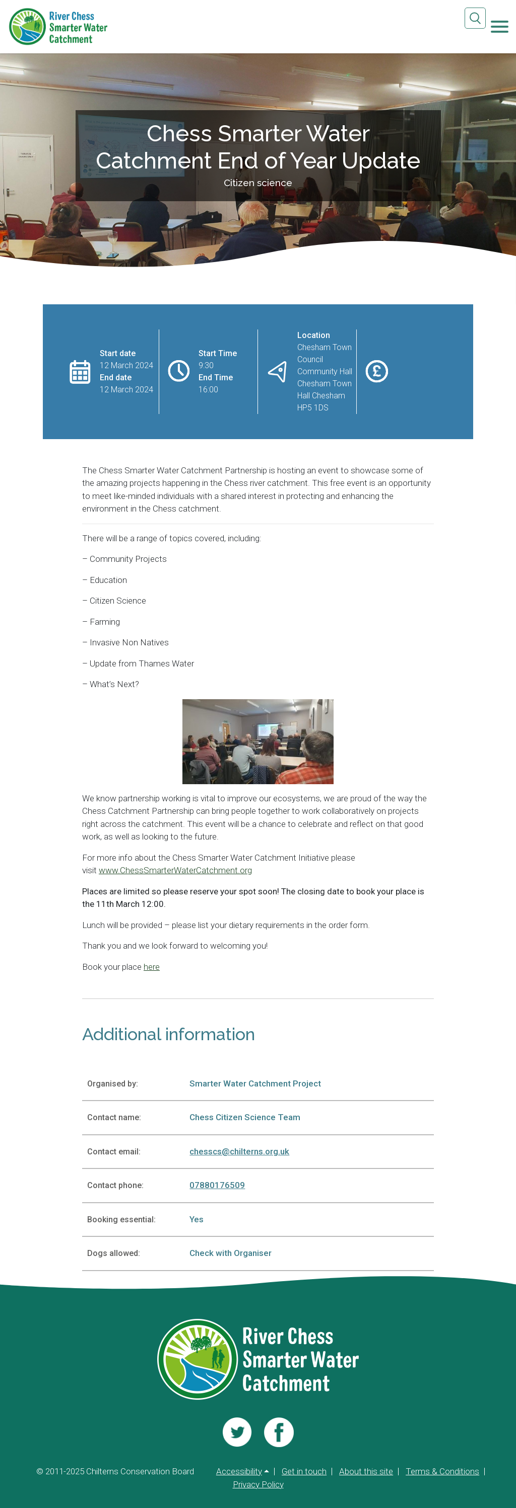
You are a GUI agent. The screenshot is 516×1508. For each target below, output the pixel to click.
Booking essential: (121, 1219)
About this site (366, 1471)
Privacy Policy (258, 1484)
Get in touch (304, 1471)
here (152, 967)
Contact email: (114, 1151)
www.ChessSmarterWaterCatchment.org (175, 870)
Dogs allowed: (113, 1253)
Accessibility (239, 1471)
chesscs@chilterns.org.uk (239, 1151)
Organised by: (112, 1083)
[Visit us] (237, 1432)
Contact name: (114, 1117)
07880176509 (217, 1185)
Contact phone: (115, 1185)
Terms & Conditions (442, 1471)
